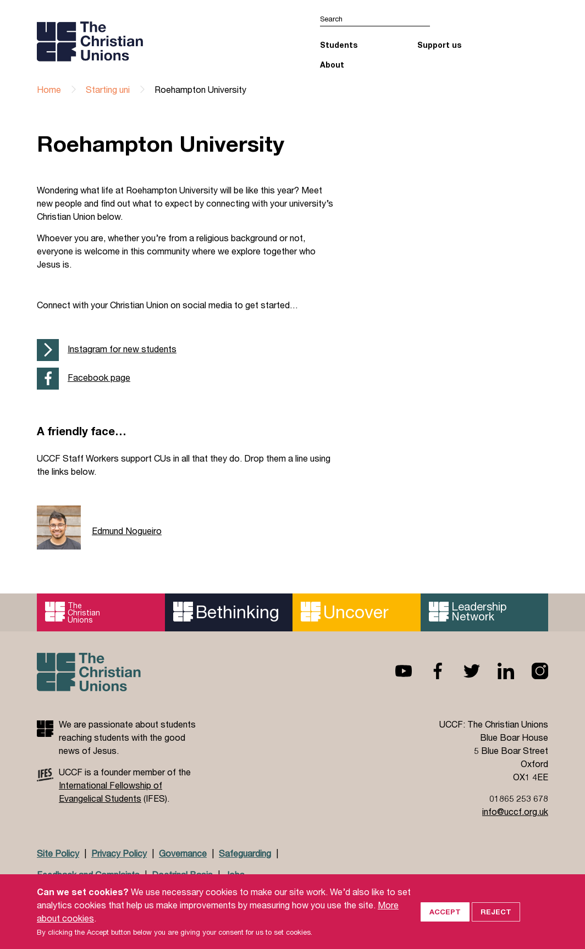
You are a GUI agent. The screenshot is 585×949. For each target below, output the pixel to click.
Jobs (235, 874)
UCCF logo (132, 41)
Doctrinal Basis (182, 874)
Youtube (395, 671)
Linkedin (497, 671)
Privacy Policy (119, 853)
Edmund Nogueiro (127, 530)
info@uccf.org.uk (515, 811)
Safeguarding (245, 853)
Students (338, 44)
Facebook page (99, 377)
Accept (445, 927)
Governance (183, 853)
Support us (439, 44)
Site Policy (58, 853)
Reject (496, 927)
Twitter (463, 671)
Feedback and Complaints (88, 874)
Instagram (531, 671)
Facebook (429, 671)
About (332, 64)
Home (49, 89)
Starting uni (108, 89)
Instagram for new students (122, 348)
